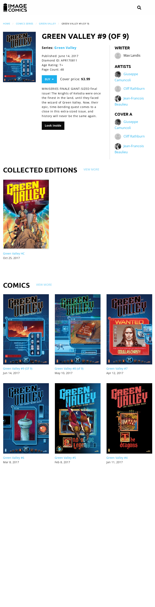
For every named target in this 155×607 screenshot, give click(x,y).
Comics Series (24, 23)
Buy (49, 79)
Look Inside (53, 125)
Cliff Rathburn (134, 89)
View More (91, 169)
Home (6, 23)
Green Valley (47, 23)
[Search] (139, 7)
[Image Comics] (15, 7)
